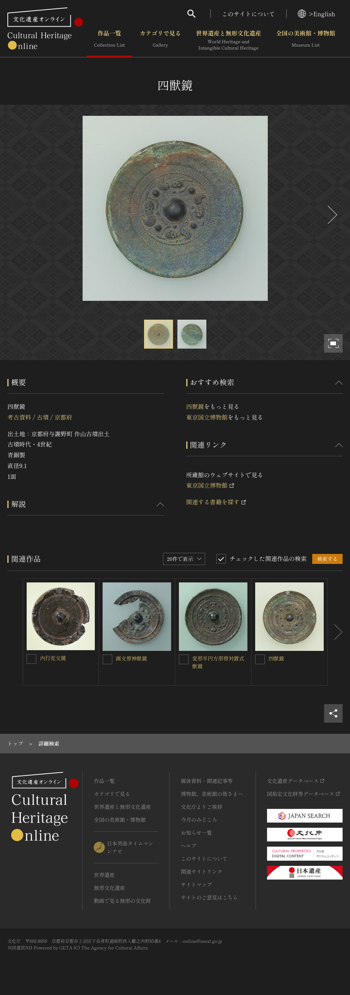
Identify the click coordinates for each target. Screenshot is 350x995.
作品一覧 (109, 40)
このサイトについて (248, 13)
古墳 (43, 417)
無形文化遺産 (109, 887)
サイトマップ (196, 884)
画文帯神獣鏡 (131, 658)
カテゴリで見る (160, 40)
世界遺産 (104, 874)
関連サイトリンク (201, 871)
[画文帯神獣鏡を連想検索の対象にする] (107, 659)
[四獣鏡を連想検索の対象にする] (260, 659)
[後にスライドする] (331, 215)
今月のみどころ (199, 819)
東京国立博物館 (207, 417)
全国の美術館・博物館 (305, 40)
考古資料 (19, 417)
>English (316, 13)
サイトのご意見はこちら (209, 897)
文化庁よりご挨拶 (201, 806)
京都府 (63, 417)
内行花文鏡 (53, 658)
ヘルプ (188, 845)
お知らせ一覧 (196, 832)
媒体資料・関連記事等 (207, 780)
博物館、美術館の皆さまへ (212, 793)
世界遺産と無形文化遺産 (228, 40)
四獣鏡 (195, 406)
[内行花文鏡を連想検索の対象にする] (31, 659)
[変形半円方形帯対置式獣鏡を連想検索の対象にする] (184, 659)
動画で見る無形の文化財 (122, 900)
